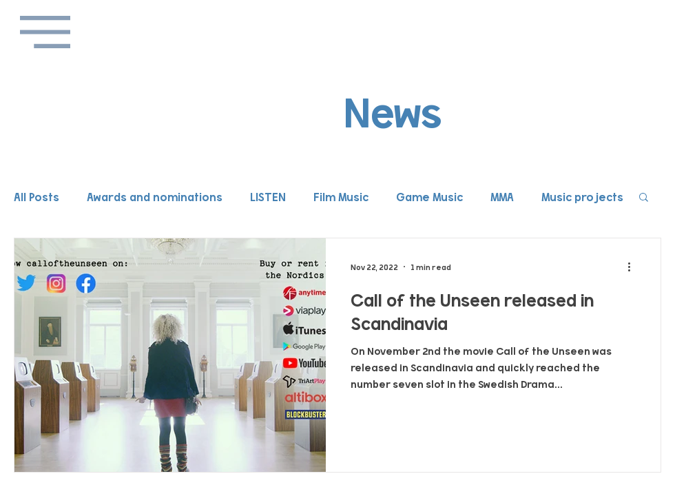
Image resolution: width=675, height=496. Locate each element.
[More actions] (633, 266)
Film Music (340, 196)
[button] (45, 32)
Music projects (582, 196)
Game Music (429, 196)
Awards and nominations (154, 196)
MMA (502, 196)
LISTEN (268, 196)
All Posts (36, 196)
